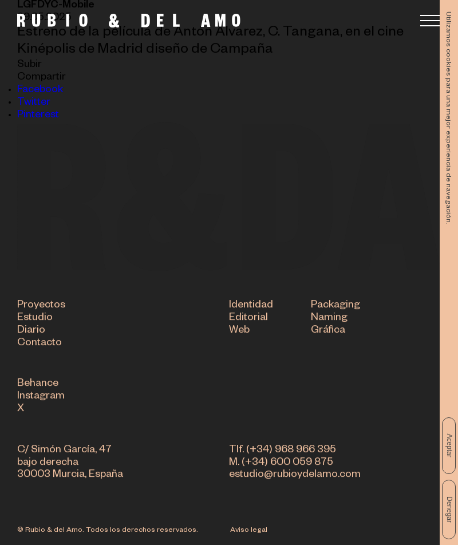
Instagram (41, 398)
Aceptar (449, 445)
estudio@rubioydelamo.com (295, 476)
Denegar (449, 509)
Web (239, 331)
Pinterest (38, 115)
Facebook (40, 90)
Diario (31, 331)
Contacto (39, 344)
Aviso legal (248, 531)
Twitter (33, 103)
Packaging (335, 307)
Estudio (35, 319)
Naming (329, 319)
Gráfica (328, 331)
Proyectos (41, 307)
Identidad (251, 307)
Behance (37, 385)
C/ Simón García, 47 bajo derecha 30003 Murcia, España (70, 463)
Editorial (248, 319)
